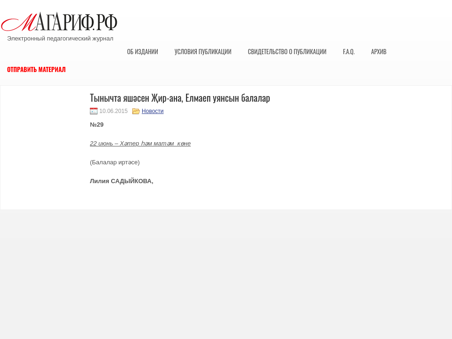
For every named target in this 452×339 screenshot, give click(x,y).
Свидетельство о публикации (287, 51)
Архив (379, 51)
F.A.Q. (349, 51)
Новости (152, 111)
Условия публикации (203, 51)
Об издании (142, 51)
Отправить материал (36, 69)
